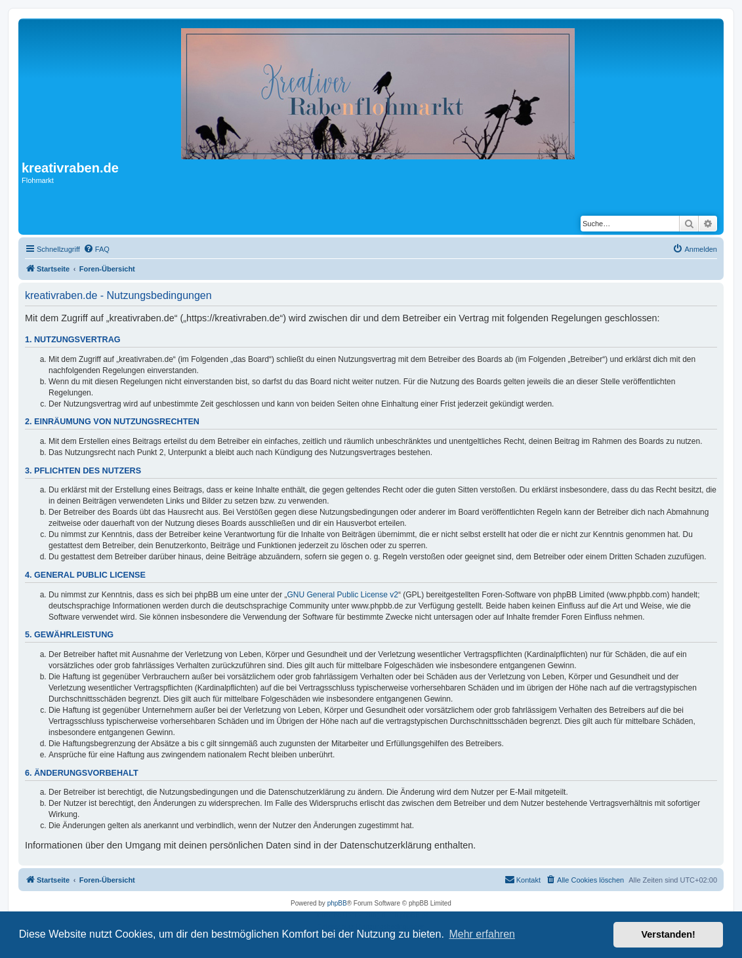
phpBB (337, 903)
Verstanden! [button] (668, 934)
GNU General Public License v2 (342, 594)
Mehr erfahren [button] (482, 934)
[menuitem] (96, 249)
